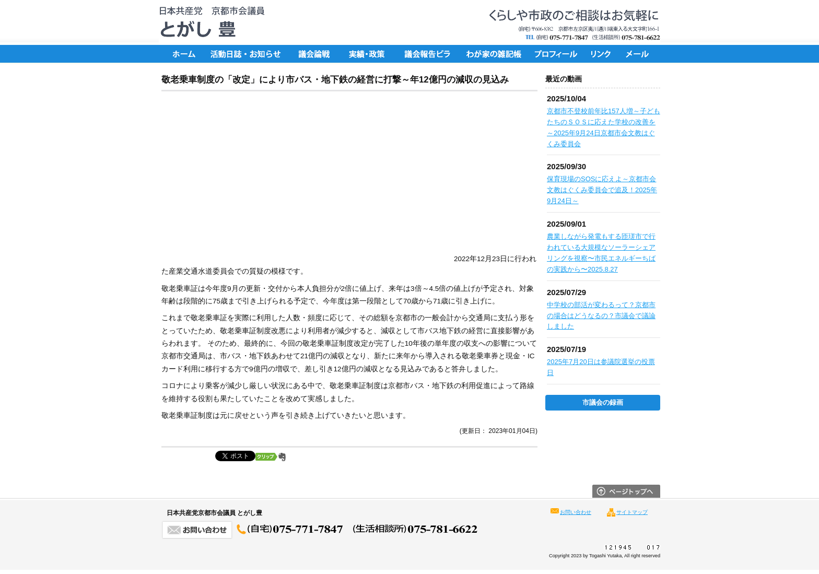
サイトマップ (632, 512)
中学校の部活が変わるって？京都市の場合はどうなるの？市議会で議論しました (601, 316)
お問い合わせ (575, 512)
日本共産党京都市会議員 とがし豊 (208, 22)
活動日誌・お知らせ (245, 54)
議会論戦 (313, 54)
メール (639, 54)
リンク (602, 54)
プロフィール (555, 54)
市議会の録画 (602, 402)
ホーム (182, 54)
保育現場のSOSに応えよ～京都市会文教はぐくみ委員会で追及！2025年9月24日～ (602, 190)
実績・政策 (370, 54)
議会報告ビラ (428, 54)
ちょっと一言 (490, 54)
